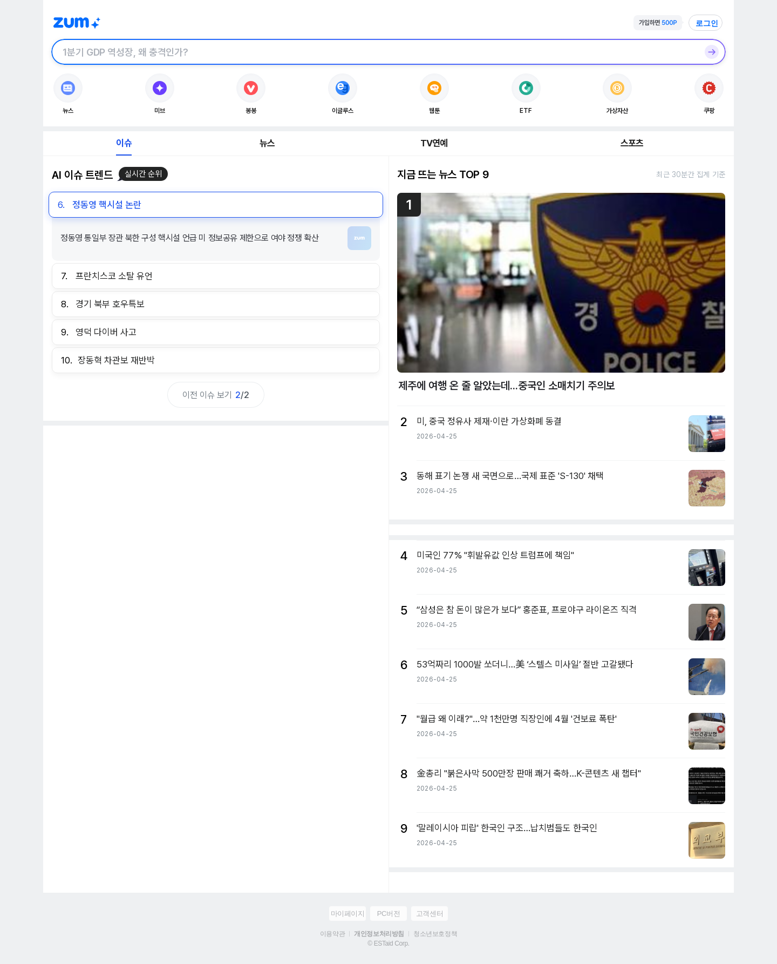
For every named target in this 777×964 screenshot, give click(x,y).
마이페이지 (348, 913)
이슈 (123, 143)
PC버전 (388, 913)
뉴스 (267, 143)
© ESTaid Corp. (388, 943)
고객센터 (429, 913)
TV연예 (434, 143)
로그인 (707, 23)
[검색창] (374, 51)
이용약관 (332, 934)
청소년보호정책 (435, 934)
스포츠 (632, 143)
